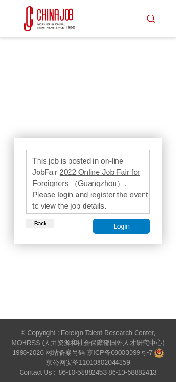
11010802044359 (104, 362)
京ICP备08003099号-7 (120, 352)
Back (40, 223)
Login (122, 226)
